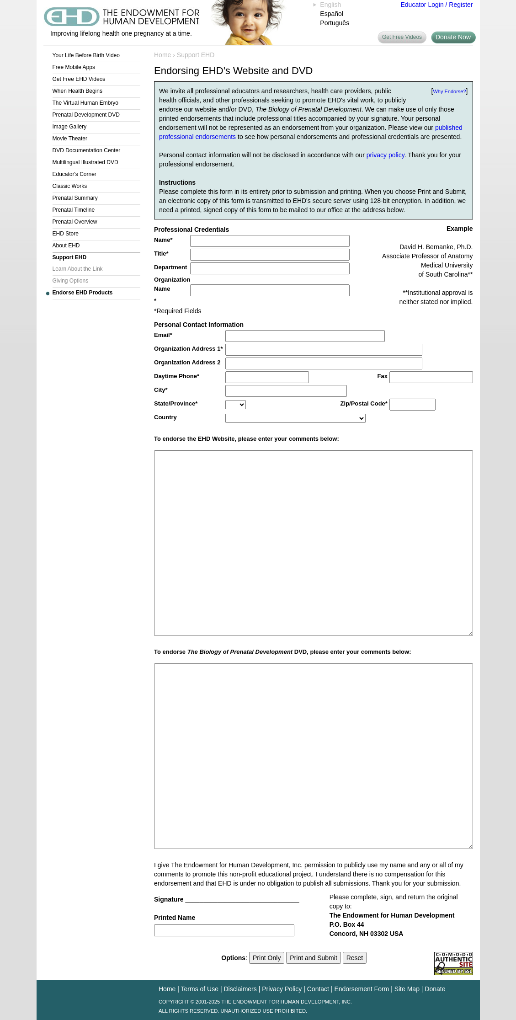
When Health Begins (77, 91)
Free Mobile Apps (74, 67)
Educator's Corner (74, 174)
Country (165, 417)
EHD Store (66, 233)
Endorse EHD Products (83, 292)
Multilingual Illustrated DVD (85, 162)
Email (162, 334)
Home (162, 55)
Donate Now (453, 37)
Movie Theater (70, 138)
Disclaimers (239, 989)
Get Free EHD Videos (79, 79)
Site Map (407, 989)
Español (331, 13)
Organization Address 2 (187, 362)
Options (233, 957)
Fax (382, 376)
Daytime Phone (175, 376)
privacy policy (385, 155)
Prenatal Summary (75, 198)
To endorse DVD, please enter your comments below (281, 651)
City (159, 389)
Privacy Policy (282, 989)
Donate (435, 989)
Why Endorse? (449, 91)
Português (334, 23)
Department (170, 267)
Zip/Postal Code (362, 403)
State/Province (174, 403)
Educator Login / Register (437, 4)
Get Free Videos (402, 37)
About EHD (66, 245)
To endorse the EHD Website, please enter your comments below (245, 438)
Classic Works (70, 186)
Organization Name (172, 284)
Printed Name (174, 917)
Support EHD (70, 257)
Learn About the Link (78, 269)
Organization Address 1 (187, 348)
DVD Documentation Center (87, 150)
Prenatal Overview (75, 222)
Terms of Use (199, 989)
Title (160, 253)
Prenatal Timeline (74, 210)
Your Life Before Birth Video (86, 55)
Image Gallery (70, 126)
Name (162, 239)
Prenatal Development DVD (86, 115)
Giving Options (71, 281)
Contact (318, 989)
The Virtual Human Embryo (86, 103)
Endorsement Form (361, 989)
